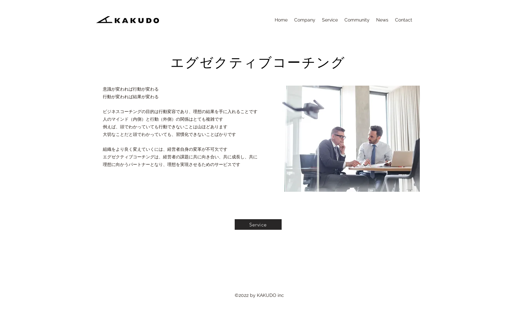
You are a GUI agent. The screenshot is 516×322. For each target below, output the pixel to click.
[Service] (258, 224)
